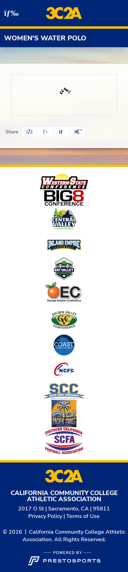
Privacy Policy (45, 516)
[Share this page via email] (61, 132)
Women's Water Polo (45, 38)
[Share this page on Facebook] (29, 132)
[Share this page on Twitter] (45, 132)
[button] (77, 132)
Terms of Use (83, 516)
